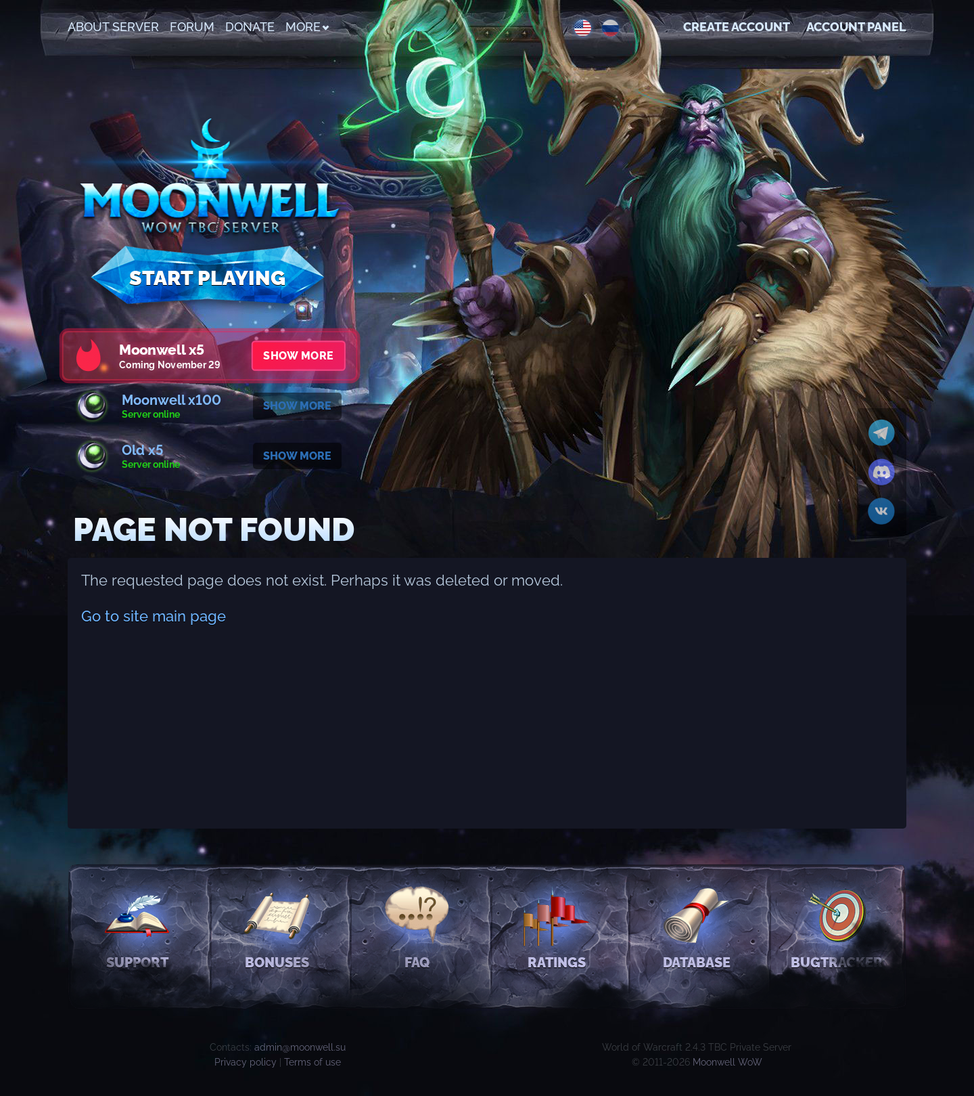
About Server (113, 27)
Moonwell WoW (727, 1062)
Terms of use (312, 1062)
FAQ (417, 926)
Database (696, 926)
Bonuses (277, 926)
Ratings (557, 926)
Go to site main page (153, 616)
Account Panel (856, 27)
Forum (192, 27)
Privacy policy (245, 1062)
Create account (736, 27)
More (306, 27)
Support (137, 926)
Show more (298, 355)
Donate (250, 27)
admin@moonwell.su (300, 1047)
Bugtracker (837, 926)
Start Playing (207, 278)
